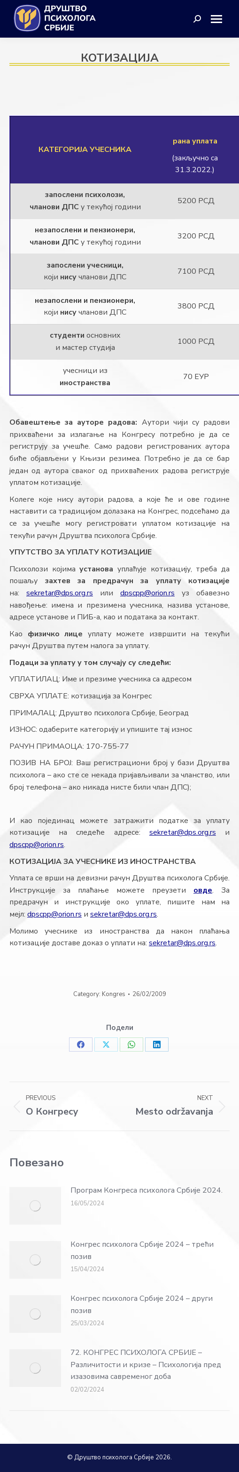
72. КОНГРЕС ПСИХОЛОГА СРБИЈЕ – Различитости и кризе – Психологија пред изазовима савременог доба (145, 1364)
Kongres (113, 994)
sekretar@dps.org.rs (59, 593)
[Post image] (35, 1206)
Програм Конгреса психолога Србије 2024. (146, 1190)
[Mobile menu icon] (220, 19)
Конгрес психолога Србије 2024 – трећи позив (142, 1250)
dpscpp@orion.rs (147, 593)
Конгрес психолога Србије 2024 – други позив (141, 1304)
